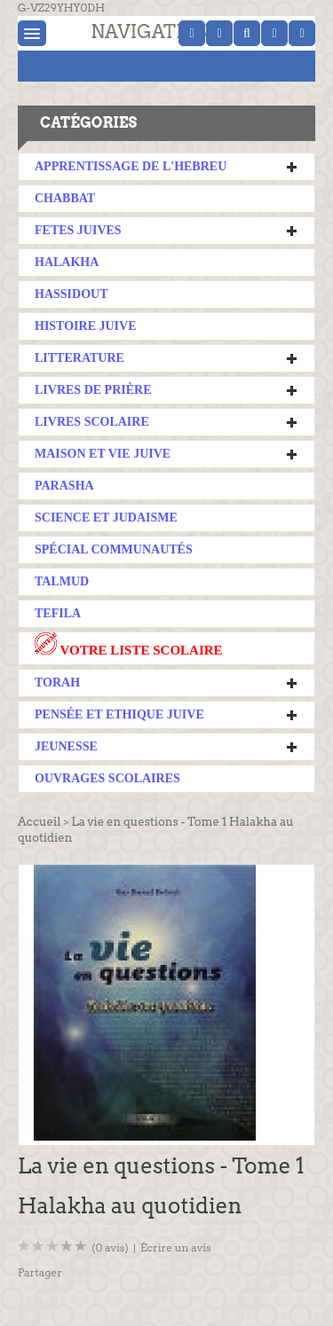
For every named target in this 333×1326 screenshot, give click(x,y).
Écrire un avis (175, 1247)
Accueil (39, 821)
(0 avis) (110, 1247)
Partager (40, 1272)
